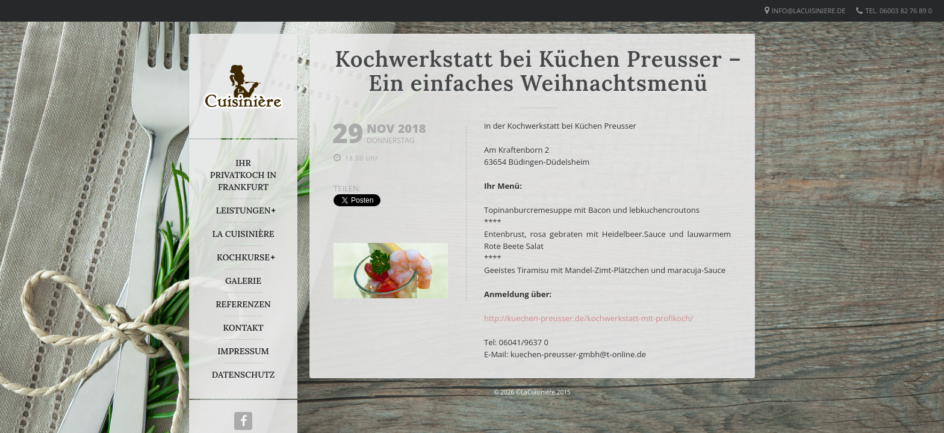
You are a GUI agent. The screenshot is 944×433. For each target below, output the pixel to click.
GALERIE (243, 280)
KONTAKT (243, 327)
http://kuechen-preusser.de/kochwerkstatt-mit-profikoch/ (588, 318)
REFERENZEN (243, 304)
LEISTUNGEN (243, 210)
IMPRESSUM (243, 351)
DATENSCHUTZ (243, 374)
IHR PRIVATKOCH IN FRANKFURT (243, 175)
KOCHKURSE (243, 257)
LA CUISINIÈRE (244, 234)
